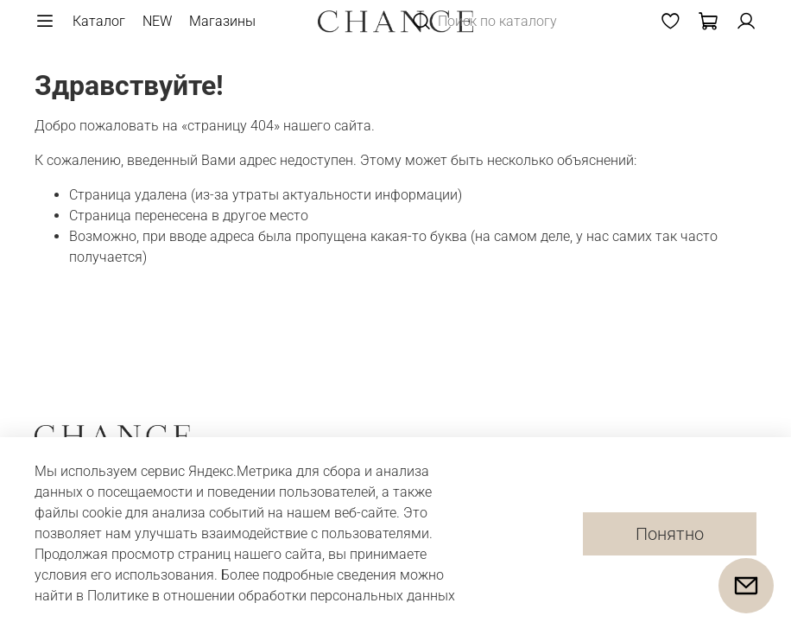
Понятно (670, 534)
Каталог (99, 21)
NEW (157, 21)
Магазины (222, 21)
